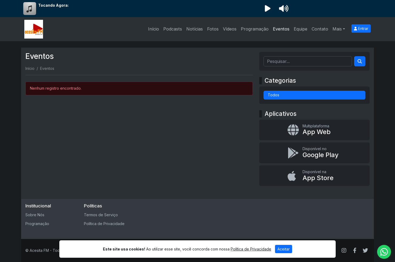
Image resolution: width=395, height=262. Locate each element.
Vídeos (230, 29)
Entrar (361, 28)
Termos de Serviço (101, 214)
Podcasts (172, 29)
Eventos (281, 29)
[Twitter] (365, 250)
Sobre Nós (34, 214)
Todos (273, 95)
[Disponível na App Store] (314, 175)
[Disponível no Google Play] (314, 152)
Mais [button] (337, 29)
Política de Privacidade (104, 223)
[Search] (359, 61)
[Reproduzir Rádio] (267, 8)
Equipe (300, 29)
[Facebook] (355, 250)
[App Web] (314, 130)
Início (153, 29)
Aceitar (283, 249)
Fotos (213, 29)
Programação (255, 29)
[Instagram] (344, 250)
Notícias (194, 29)
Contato (320, 29)
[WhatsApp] (384, 252)
